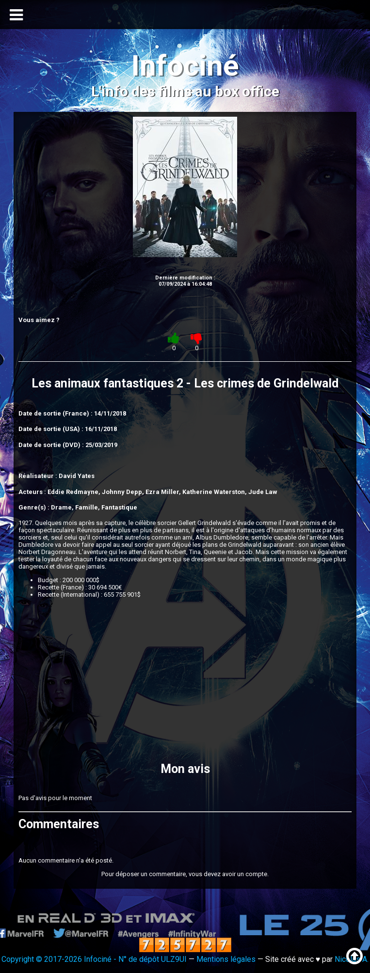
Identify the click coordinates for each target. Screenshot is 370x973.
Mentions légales (226, 959)
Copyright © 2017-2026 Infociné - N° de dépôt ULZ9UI (94, 959)
